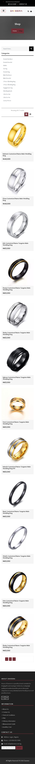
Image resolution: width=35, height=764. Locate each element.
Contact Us (23, 4)
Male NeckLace (7, 75)
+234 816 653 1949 (14, 740)
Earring (5, 68)
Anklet (5, 65)
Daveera (26, 761)
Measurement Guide (9, 724)
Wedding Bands (7, 91)
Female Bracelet (7, 62)
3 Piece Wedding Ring (9, 84)
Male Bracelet (7, 78)
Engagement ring (7, 88)
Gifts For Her (6, 97)
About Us (6, 709)
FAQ (4, 718)
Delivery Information (9, 721)
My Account (12, 4)
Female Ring (6, 72)
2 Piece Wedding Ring (9, 81)
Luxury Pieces (7, 100)
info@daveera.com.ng (14, 744)
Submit (19, 748)
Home (15, 31)
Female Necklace (8, 59)
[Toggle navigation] (3, 10)
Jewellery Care (7, 727)
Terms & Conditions (9, 715)
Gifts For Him (6, 94)
